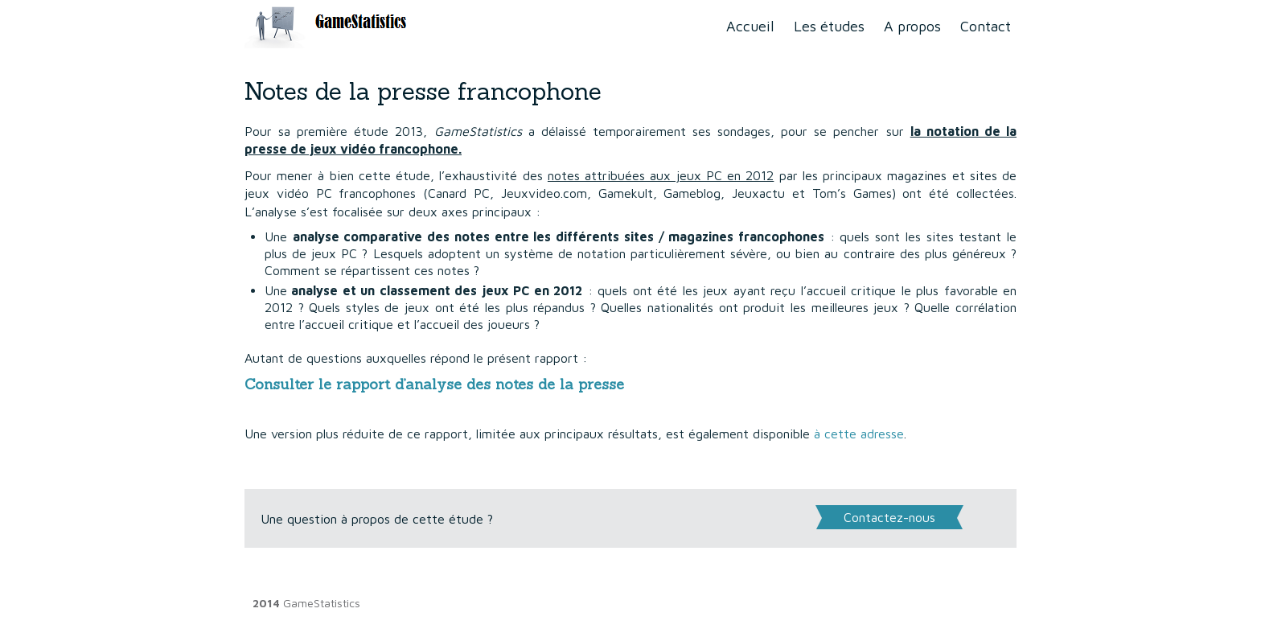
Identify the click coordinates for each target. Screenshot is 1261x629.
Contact (985, 26)
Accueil (750, 26)
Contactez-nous (889, 517)
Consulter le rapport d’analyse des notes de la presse (434, 384)
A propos (912, 26)
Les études (829, 26)
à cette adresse (859, 433)
